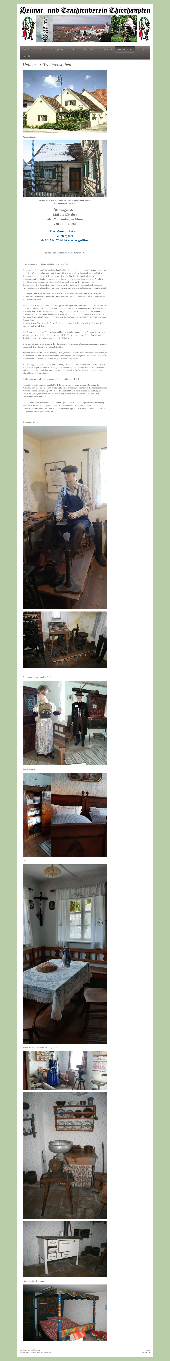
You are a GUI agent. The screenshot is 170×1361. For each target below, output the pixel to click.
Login (148, 1350)
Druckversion (26, 1350)
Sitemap (37, 1350)
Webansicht (146, 1352)
